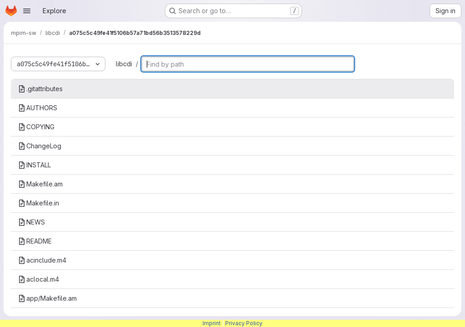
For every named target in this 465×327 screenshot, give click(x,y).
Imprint (212, 323)
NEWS (31, 222)
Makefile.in (38, 203)
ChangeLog (39, 146)
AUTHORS (37, 108)
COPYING (36, 127)
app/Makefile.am (47, 298)
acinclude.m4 (42, 260)
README (35, 241)
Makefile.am (40, 184)
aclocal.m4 (38, 279)
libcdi (124, 64)
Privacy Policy (243, 323)
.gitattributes (40, 89)
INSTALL (34, 165)
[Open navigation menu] (27, 11)
